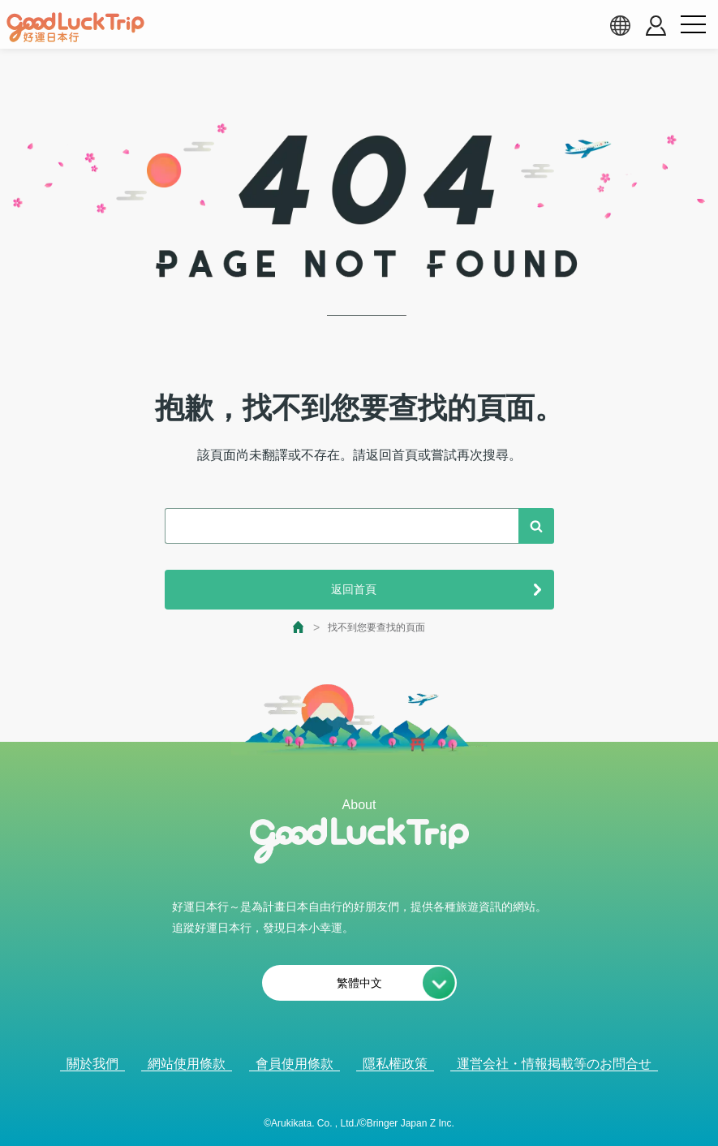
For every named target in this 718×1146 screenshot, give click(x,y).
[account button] (656, 25)
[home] (75, 27)
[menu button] (693, 25)
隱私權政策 (395, 1064)
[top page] (299, 627)
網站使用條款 (187, 1064)
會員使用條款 (294, 1064)
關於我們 (92, 1064)
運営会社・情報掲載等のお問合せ (554, 1064)
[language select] (620, 25)
